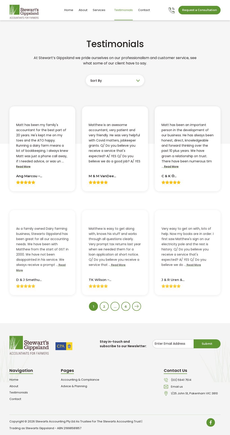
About (83, 10)
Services (101, 10)
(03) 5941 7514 (181, 380)
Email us (177, 386)
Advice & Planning (74, 386)
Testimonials (123, 10)
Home (68, 10)
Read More (23, 167)
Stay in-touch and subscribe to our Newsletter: (123, 343)
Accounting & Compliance (80, 380)
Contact (144, 10)
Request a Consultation (199, 10)
